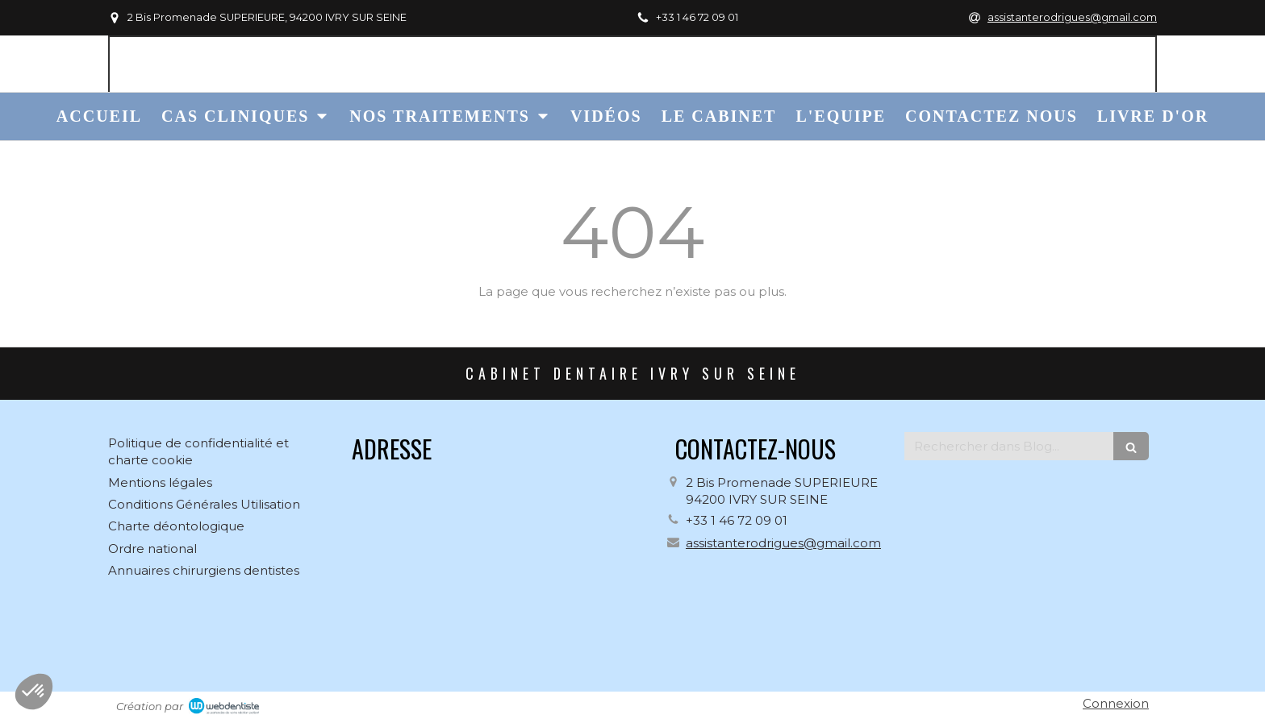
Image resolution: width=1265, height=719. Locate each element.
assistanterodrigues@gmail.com (783, 543)
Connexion (1116, 703)
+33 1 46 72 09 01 (736, 520)
